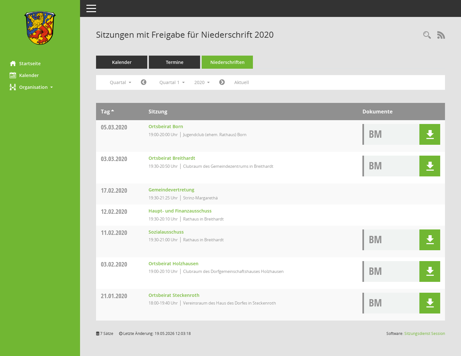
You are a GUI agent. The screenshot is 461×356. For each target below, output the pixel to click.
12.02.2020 (114, 211)
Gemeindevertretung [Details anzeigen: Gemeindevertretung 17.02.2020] (171, 190)
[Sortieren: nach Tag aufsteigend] (112, 111)
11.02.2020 (114, 232)
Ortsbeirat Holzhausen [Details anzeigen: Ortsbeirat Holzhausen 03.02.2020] (173, 263)
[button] (40, 87)
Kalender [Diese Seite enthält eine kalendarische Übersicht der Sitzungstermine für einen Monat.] (24, 75)
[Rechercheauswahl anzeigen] (427, 35)
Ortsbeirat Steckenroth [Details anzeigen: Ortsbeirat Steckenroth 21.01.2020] (174, 295)
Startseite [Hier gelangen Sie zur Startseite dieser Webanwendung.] (25, 63)
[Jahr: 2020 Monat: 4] (222, 82)
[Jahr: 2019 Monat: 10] (143, 82)
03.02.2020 (114, 264)
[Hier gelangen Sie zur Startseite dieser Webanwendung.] (40, 28)
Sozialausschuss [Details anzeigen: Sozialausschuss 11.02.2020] (166, 232)
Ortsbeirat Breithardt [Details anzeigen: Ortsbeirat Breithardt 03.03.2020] (172, 158)
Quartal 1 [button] (172, 82)
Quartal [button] (120, 82)
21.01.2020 (114, 295)
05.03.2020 (114, 127)
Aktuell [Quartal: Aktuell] (241, 82)
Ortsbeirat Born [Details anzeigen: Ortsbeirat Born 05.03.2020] (166, 126)
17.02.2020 (114, 190)
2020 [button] (202, 82)
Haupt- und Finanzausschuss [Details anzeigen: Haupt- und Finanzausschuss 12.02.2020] (180, 211)
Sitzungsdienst (424, 333)
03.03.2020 (114, 158)
